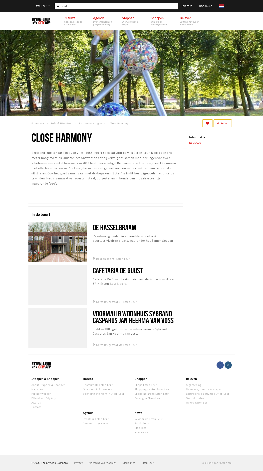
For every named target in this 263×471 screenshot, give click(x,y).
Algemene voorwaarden (103, 463)
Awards (36, 402)
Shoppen (141, 379)
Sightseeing (194, 385)
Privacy (78, 463)
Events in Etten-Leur (96, 419)
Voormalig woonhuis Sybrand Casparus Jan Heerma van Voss (133, 317)
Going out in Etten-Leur (97, 389)
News (138, 413)
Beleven (191, 379)
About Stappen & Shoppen (48, 385)
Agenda (88, 413)
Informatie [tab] (197, 137)
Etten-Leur (42, 6)
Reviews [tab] (195, 143)
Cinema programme (95, 423)
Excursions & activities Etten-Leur (207, 394)
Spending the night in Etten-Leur (103, 394)
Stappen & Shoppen (45, 379)
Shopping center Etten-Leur (152, 389)
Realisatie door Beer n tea (217, 463)
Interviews (141, 432)
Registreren (205, 6)
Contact (36, 407)
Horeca (88, 379)
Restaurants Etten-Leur (98, 385)
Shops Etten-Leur (146, 385)
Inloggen (187, 6)
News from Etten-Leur (149, 419)
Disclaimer (129, 463)
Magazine (37, 389)
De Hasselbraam (114, 227)
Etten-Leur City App (43, 398)
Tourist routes (195, 398)
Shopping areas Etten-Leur (152, 394)
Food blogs (142, 423)
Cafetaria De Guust (118, 270)
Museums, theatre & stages (204, 389)
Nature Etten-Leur (197, 402)
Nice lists (140, 428)
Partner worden (41, 394)
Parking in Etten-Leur (148, 398)
